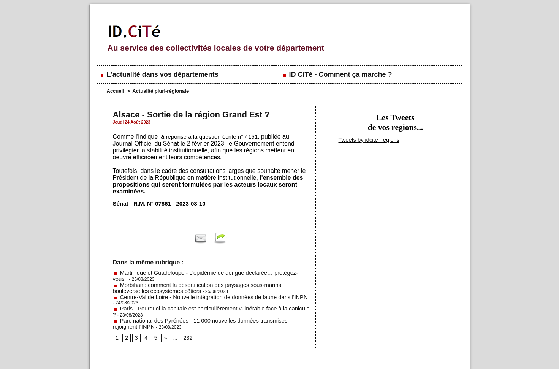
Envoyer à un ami (193, 237)
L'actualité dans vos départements (159, 74)
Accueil (115, 91)
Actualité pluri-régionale (160, 91)
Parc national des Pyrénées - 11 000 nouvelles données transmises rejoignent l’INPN (202, 299)
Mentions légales (182, 353)
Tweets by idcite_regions (361, 139)
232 (183, 315)
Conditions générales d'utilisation (372, 353)
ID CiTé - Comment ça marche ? (337, 74)
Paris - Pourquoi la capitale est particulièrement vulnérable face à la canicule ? (195, 293)
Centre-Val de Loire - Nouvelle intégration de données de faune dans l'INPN (193, 288)
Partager (238, 237)
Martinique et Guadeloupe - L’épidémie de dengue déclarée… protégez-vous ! (195, 272)
